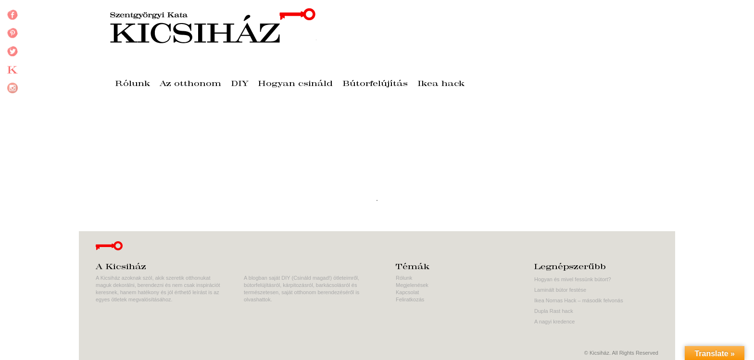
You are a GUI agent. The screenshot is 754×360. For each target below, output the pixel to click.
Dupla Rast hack (553, 311)
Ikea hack (441, 84)
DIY (240, 84)
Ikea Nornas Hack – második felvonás (578, 300)
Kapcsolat (407, 292)
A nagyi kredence (554, 321)
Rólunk (132, 84)
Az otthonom (190, 84)
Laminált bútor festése (560, 290)
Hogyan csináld (295, 84)
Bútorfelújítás (375, 84)
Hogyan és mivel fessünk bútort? (572, 279)
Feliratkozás (410, 299)
